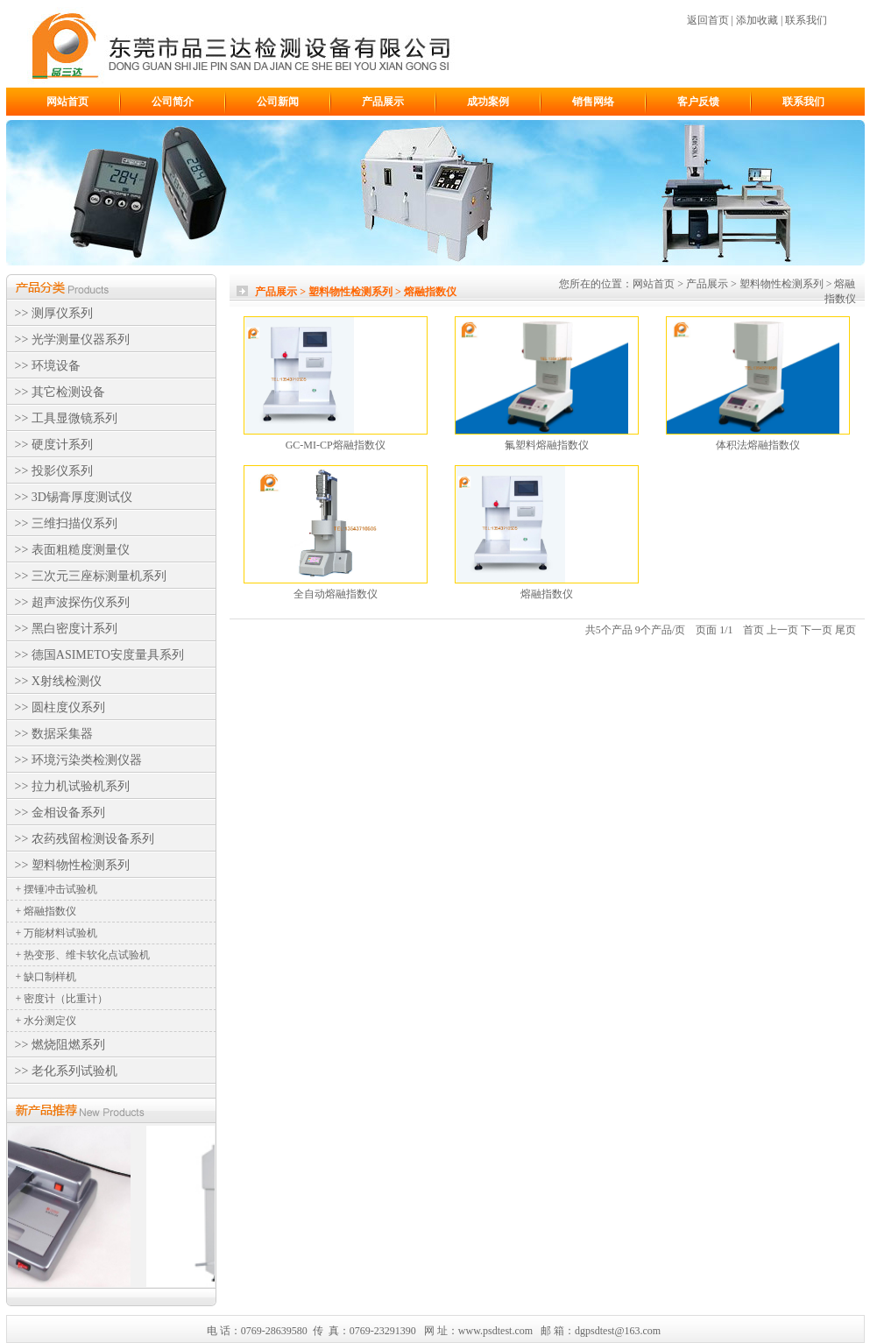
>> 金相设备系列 (60, 812)
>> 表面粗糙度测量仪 (72, 549)
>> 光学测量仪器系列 (72, 339)
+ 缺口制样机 (46, 977)
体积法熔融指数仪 (758, 445)
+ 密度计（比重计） (62, 999)
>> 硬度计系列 (54, 444)
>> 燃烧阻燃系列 (60, 1044)
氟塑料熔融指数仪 (547, 445)
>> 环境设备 (48, 365)
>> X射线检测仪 (58, 681)
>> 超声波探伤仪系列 (72, 602)
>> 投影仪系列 (54, 470)
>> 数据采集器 (54, 733)
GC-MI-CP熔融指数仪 (335, 445)
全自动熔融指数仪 (336, 594)
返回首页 (708, 20)
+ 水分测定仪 (46, 1020)
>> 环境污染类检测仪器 (78, 760)
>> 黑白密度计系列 (66, 628)
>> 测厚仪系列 (54, 313)
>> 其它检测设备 (60, 392)
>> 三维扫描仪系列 (66, 523)
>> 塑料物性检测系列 (72, 865)
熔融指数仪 (546, 594)
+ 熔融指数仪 (46, 911)
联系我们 (806, 20)
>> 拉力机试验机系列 (72, 786)
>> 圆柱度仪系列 (60, 707)
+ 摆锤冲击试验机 (57, 889)
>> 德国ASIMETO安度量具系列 (99, 654)
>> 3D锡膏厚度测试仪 (73, 497)
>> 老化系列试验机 (66, 1071)
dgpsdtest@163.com (618, 1331)
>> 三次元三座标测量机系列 (90, 576)
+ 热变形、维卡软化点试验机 (83, 955)
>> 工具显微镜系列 (66, 418)
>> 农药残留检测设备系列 (84, 838)
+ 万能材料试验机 (57, 933)
